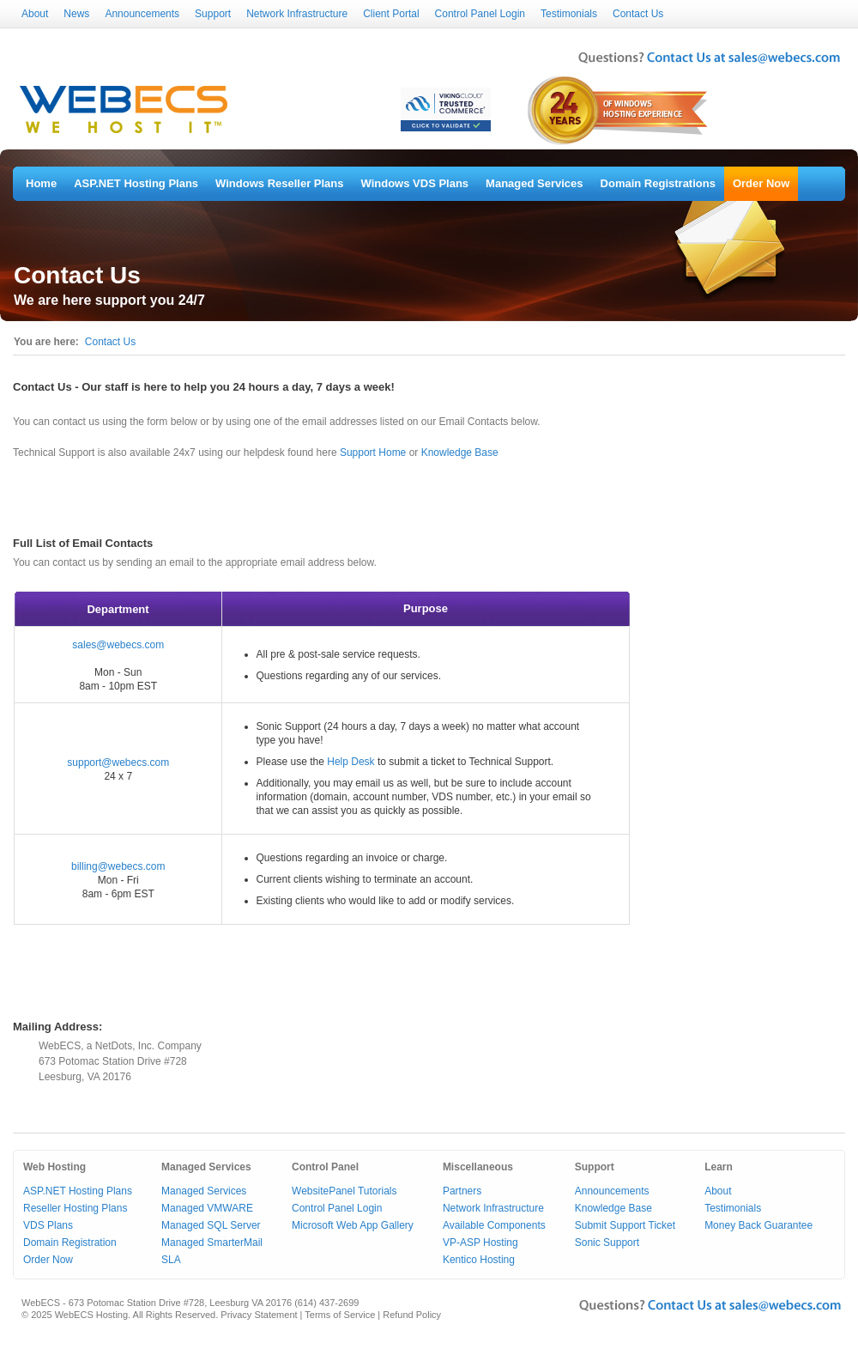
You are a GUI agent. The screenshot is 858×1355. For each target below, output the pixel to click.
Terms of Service (340, 1314)
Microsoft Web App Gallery (353, 1225)
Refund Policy (412, 1314)
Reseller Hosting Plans (75, 1208)
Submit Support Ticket (625, 1225)
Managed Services (534, 183)
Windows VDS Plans (415, 183)
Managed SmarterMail (212, 1243)
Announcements (142, 14)
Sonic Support (607, 1243)
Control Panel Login (480, 14)
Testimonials (569, 14)
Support (213, 14)
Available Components (494, 1225)
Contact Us (638, 14)
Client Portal (391, 14)
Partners (462, 1191)
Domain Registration (70, 1243)
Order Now (761, 183)
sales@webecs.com (118, 645)
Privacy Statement (259, 1314)
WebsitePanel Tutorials (344, 1191)
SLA (171, 1260)
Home (41, 183)
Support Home (373, 453)
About (34, 14)
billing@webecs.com (118, 866)
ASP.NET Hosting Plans (136, 183)
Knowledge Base (459, 453)
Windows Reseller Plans (279, 183)
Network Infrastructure (296, 14)
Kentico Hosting (479, 1260)
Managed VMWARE (207, 1208)
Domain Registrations (658, 183)
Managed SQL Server (211, 1225)
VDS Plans (48, 1225)
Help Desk (350, 762)
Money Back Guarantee (758, 1225)
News (76, 14)
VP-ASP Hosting (480, 1243)
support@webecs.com (118, 762)
